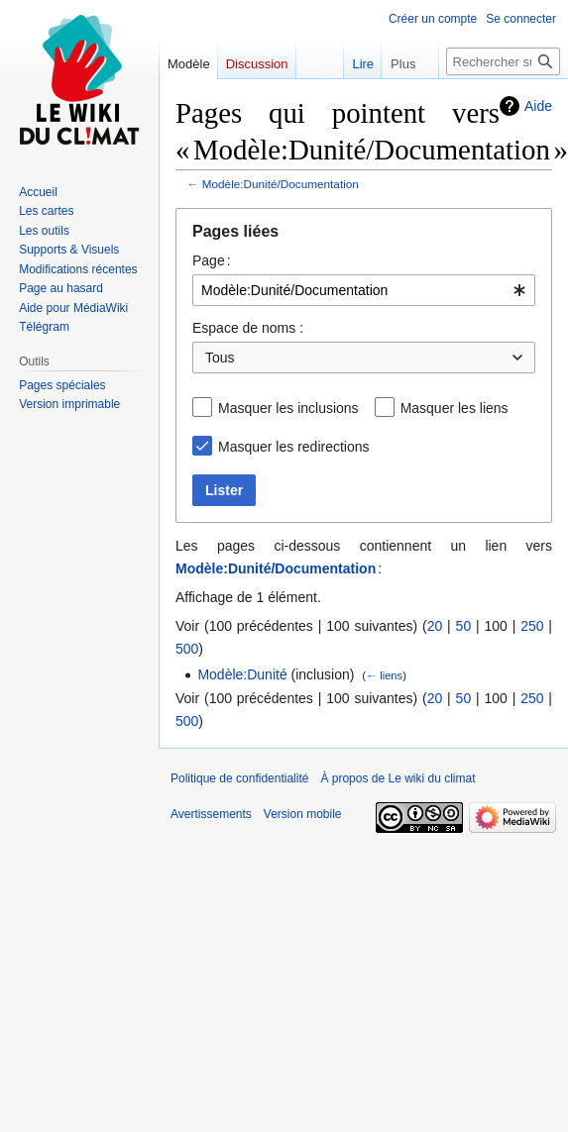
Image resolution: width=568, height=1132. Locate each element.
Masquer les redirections (294, 447)
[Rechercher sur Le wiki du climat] (503, 61)
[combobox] (363, 290)
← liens (384, 675)
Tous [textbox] (220, 357)
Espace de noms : (247, 328)
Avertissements (211, 814)
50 (464, 626)
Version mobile (303, 814)
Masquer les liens (454, 408)
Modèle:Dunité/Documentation (280, 183)
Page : (211, 260)
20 (435, 626)
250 (531, 626)
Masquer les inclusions (288, 408)
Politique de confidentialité (239, 778)
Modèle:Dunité (241, 674)
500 (186, 649)
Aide (538, 106)
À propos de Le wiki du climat (397, 778)
